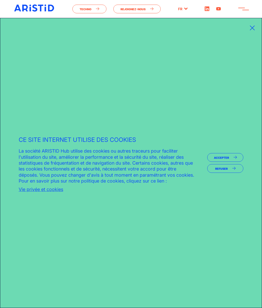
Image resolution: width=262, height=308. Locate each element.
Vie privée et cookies (41, 189)
